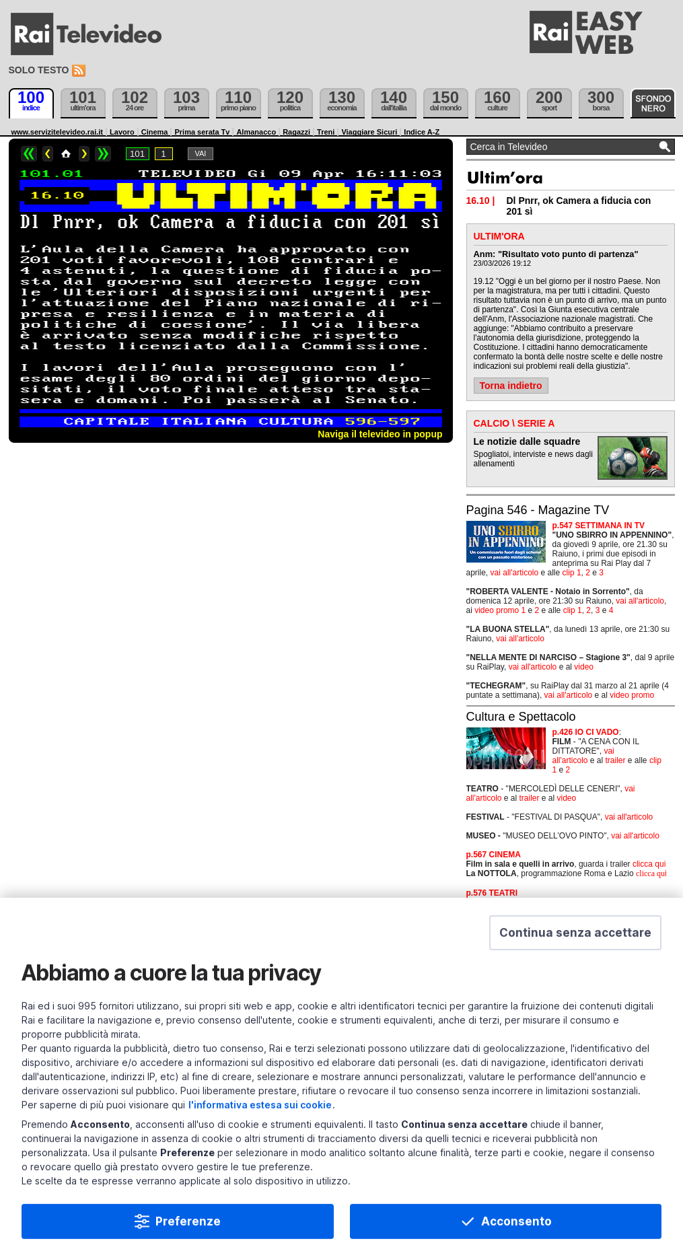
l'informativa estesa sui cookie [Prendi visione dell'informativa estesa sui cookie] (260, 1113)
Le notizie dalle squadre (527, 441)
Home (66, 154)
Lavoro (122, 132)
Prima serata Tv (201, 132)
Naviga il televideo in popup (380, 434)
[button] (575, 941)
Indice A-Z (421, 132)
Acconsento (516, 1230)
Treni (325, 132)
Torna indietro (511, 385)
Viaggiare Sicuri (369, 132)
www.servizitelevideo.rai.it (57, 132)
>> (103, 154)
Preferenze (188, 1230)
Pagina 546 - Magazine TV (538, 510)
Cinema (154, 132)
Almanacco (256, 132)
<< (29, 154)
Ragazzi (296, 132)
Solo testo (39, 70)
